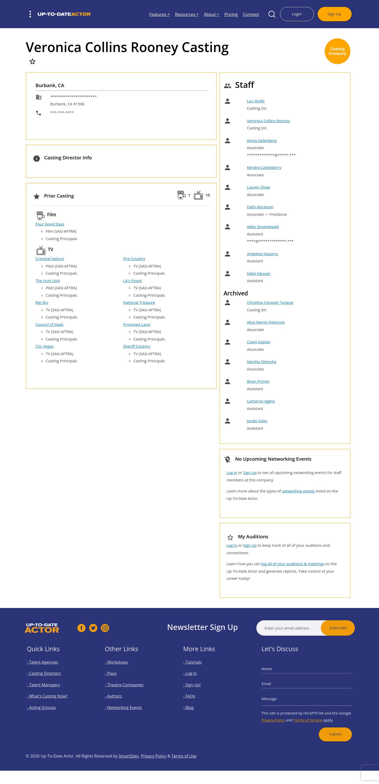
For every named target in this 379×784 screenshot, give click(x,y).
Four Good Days (50, 223)
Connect (251, 14)
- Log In (196, 678)
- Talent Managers (47, 687)
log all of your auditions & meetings (292, 563)
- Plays (117, 678)
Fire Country (134, 258)
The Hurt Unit (48, 280)
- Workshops (122, 670)
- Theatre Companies (128, 687)
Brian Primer (258, 381)
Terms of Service (308, 713)
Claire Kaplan (258, 341)
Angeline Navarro (262, 253)
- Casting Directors (48, 678)
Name (277, 675)
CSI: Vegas (45, 346)
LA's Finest (132, 280)
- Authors (119, 695)
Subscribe (353, 627)
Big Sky (42, 302)
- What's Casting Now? (50, 695)
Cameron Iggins (261, 401)
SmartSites (128, 771)
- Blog (195, 704)
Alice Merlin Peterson (266, 322)
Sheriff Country (136, 346)
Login (297, 14)
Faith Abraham (260, 206)
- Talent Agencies (47, 670)
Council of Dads (49, 324)
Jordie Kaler (257, 420)
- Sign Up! (198, 687)
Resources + (187, 14)
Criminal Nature (50, 258)
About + (211, 14)
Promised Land (136, 324)
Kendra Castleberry (264, 167)
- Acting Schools (46, 704)
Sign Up (334, 14)
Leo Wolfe (256, 101)
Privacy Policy (281, 713)
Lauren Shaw (258, 187)
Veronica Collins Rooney (268, 120)
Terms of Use (184, 771)
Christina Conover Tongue (270, 302)
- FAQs (195, 695)
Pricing (231, 14)
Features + (159, 14)
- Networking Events (127, 704)
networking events (298, 490)
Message (278, 697)
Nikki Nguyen (258, 273)
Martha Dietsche (261, 361)
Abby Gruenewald (263, 226)
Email (276, 686)
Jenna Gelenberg (262, 140)
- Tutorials (198, 670)
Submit (328, 724)
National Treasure (139, 302)
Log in (231, 472)
